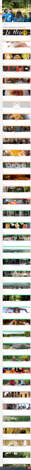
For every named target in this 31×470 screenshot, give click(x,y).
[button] (16, 34)
